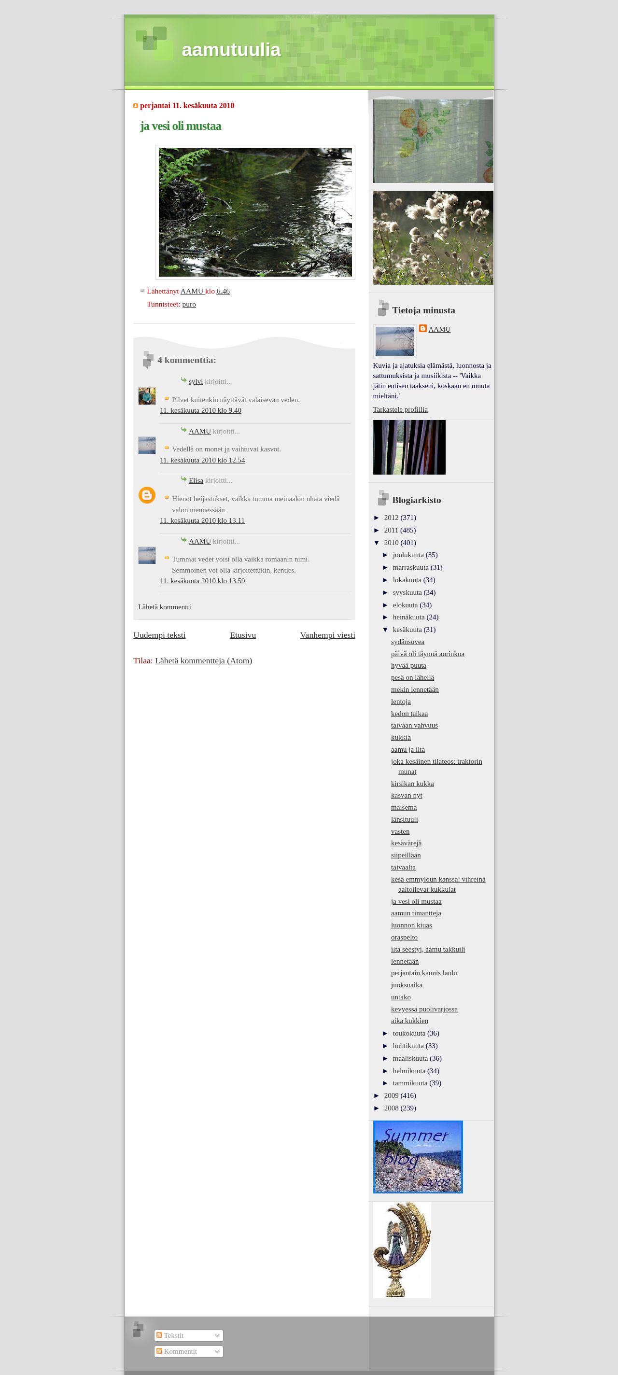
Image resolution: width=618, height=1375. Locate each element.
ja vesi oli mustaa (416, 901)
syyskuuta (408, 592)
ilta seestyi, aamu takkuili (428, 949)
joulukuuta (409, 555)
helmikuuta (410, 1071)
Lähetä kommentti (164, 607)
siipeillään (406, 855)
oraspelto (404, 937)
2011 (392, 530)
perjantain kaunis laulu (424, 973)
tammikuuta (411, 1083)
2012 (392, 517)
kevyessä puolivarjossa (424, 1009)
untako (401, 997)
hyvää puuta (408, 665)
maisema (404, 807)
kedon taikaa (409, 713)
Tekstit (169, 1335)
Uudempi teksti (159, 635)
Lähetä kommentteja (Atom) (203, 660)
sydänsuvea (407, 641)
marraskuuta (412, 567)
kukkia (401, 737)
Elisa (196, 480)
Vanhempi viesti (327, 635)
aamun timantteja (416, 913)
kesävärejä (406, 843)
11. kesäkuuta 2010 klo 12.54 (202, 460)
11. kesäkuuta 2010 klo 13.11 (202, 520)
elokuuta (406, 605)
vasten (400, 831)
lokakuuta (408, 580)
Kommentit (176, 1351)
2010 (392, 543)
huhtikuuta (409, 1046)
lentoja (401, 701)
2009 (392, 1095)
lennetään (405, 961)
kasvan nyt (406, 795)
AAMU (200, 431)
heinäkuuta (410, 617)
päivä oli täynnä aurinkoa (427, 654)
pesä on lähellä (412, 677)
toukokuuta (410, 1033)
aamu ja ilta (408, 749)
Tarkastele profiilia (400, 409)
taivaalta (403, 867)
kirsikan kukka (412, 783)
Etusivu (243, 635)
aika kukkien (409, 1020)
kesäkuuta (408, 629)
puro (189, 304)
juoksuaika (406, 985)
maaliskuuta (411, 1058)
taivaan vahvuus (414, 725)
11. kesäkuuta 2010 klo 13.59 (202, 581)
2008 (392, 1108)
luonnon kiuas (411, 925)
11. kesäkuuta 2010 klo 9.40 (200, 410)
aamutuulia (231, 49)
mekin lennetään (415, 689)
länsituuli (404, 819)
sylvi (196, 381)
